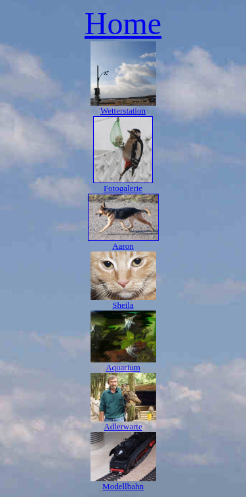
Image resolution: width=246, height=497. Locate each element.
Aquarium (123, 367)
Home (123, 23)
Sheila (123, 305)
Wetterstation (123, 111)
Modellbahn (123, 486)
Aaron (123, 246)
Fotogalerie (123, 188)
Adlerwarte (123, 426)
